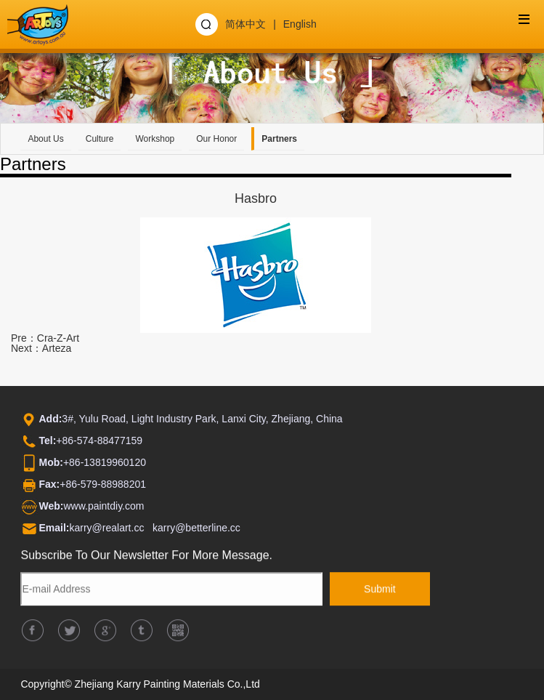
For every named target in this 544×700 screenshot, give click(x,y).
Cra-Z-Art (58, 338)
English (300, 24)
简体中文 (245, 24)
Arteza (56, 348)
